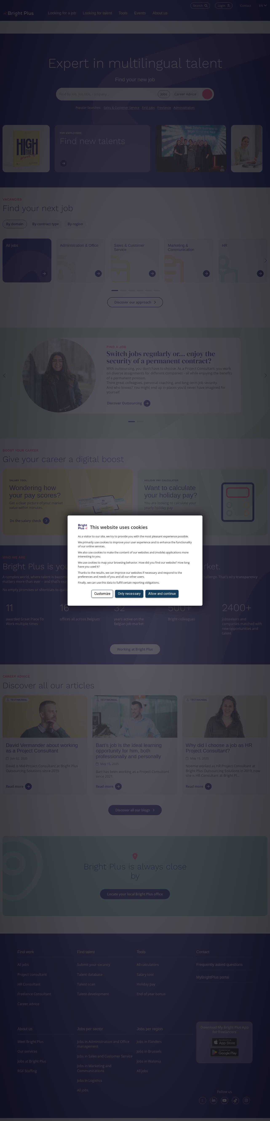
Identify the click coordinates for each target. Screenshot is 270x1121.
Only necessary (129, 594)
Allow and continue (162, 594)
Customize (102, 594)
